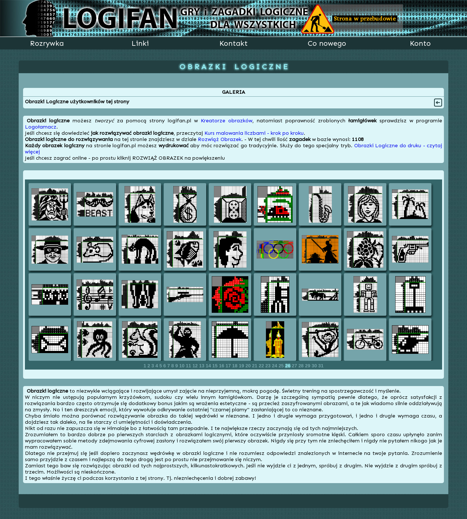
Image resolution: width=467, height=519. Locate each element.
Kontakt (233, 43)
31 (320, 365)
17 (229, 365)
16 (222, 365)
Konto (420, 43)
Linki (140, 43)
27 (295, 365)
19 (242, 365)
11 (189, 365)
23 (268, 365)
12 (195, 365)
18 (235, 365)
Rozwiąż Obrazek (219, 139)
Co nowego (327, 43)
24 (275, 365)
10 (182, 365)
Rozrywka (47, 43)
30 (315, 365)
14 (209, 365)
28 (302, 365)
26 (288, 365)
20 (248, 365)
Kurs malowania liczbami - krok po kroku (254, 133)
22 (262, 365)
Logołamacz (40, 127)
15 (215, 365)
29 (308, 365)
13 (202, 365)
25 (281, 365)
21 (255, 365)
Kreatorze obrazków (226, 121)
